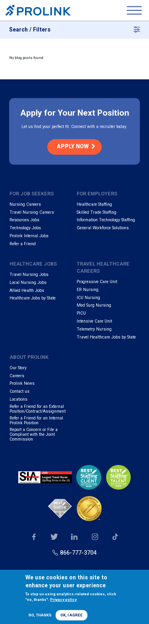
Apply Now (73, 146)
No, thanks (40, 615)
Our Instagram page (94, 537)
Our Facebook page (34, 537)
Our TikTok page (115, 537)
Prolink (38, 10)
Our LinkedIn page (74, 537)
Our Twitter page (54, 537)
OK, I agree (71, 615)
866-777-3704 (78, 553)
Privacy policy (63, 599)
